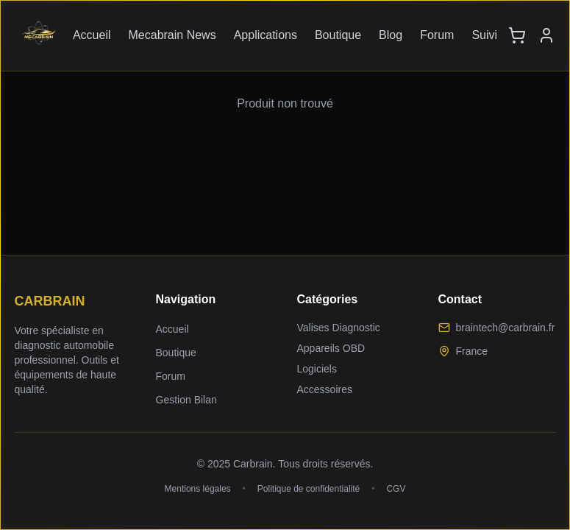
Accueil (92, 35)
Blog (390, 35)
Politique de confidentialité (308, 489)
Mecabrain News (172, 35)
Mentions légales (198, 489)
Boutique (338, 35)
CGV (395, 489)
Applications (265, 35)
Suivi (484, 35)
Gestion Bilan (186, 400)
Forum (437, 35)
